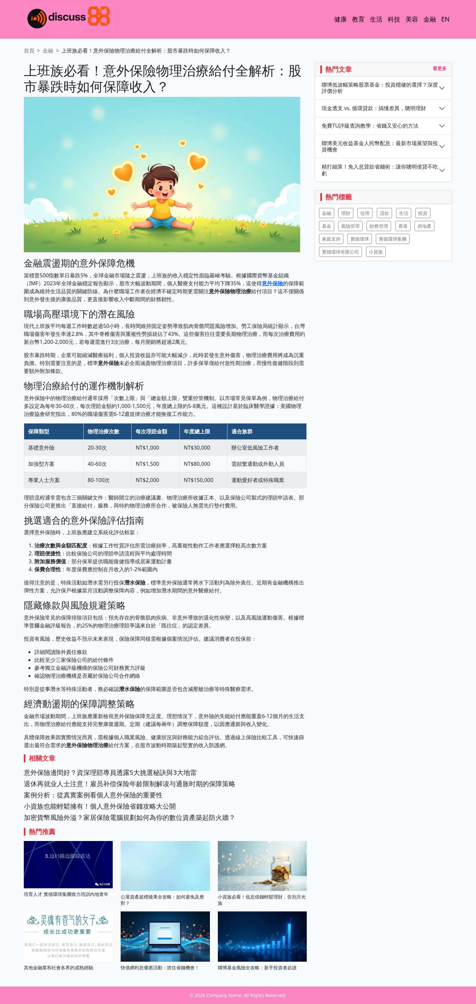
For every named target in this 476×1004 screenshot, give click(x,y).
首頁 (29, 50)
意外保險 (272, 283)
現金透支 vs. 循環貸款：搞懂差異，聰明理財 (374, 108)
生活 (376, 19)
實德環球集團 (393, 239)
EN (445, 19)
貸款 (384, 213)
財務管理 (379, 226)
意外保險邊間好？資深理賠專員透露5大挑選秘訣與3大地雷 (110, 772)
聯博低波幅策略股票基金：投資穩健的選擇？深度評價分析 (380, 88)
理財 (345, 213)
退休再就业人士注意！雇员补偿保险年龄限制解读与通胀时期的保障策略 (129, 783)
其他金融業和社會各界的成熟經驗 (58, 967)
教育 (358, 19)
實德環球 (359, 239)
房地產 (424, 226)
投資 (422, 213)
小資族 (376, 252)
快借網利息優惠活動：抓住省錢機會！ (160, 967)
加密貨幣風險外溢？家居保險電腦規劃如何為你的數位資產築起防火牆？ (129, 817)
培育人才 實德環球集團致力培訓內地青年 (66, 894)
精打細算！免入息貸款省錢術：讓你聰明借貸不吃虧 (380, 170)
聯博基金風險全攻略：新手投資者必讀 (257, 967)
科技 (394, 19)
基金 (326, 226)
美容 (412, 19)
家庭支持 (331, 239)
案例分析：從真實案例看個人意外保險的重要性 (93, 794)
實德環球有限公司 (340, 252)
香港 (403, 226)
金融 (429, 19)
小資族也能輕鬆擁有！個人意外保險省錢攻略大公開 (100, 806)
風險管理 (350, 226)
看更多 (440, 68)
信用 (365, 213)
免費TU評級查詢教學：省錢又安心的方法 (370, 126)
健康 (340, 19)
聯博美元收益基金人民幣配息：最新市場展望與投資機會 (380, 146)
